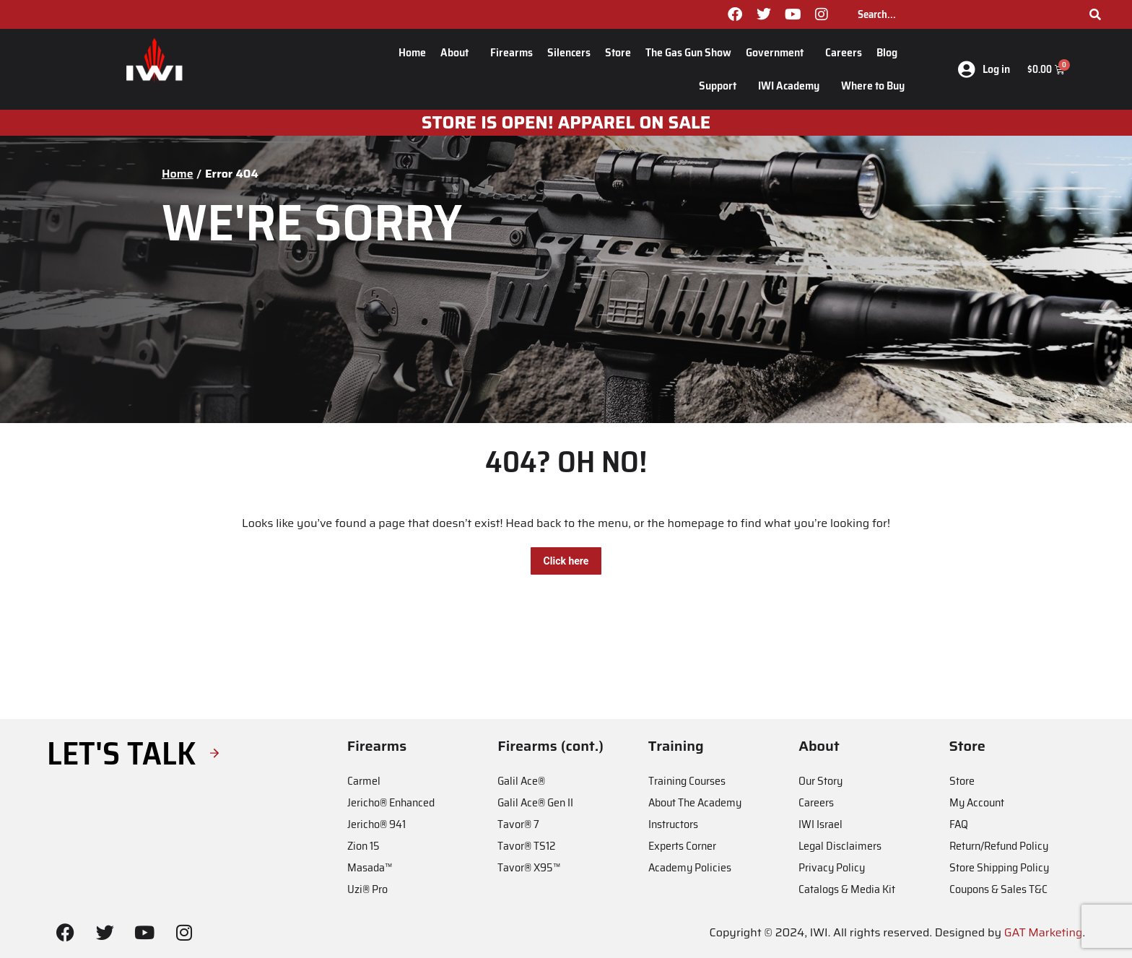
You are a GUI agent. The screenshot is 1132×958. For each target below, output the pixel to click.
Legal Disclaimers (839, 846)
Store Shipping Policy (999, 867)
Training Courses (687, 781)
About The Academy (694, 802)
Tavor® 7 (518, 824)
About (458, 52)
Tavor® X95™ (528, 867)
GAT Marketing (1043, 932)
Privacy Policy (831, 867)
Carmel (363, 781)
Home (412, 52)
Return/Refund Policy (998, 846)
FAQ (958, 824)
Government (778, 52)
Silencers (569, 52)
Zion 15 (363, 846)
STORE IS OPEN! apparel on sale (566, 122)
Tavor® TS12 (526, 846)
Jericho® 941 (376, 824)
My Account (976, 802)
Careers (843, 52)
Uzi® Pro (367, 889)
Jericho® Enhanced (391, 802)
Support (721, 86)
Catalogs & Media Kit (846, 889)
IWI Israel (820, 824)
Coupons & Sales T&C (998, 889)
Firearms (511, 52)
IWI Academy (792, 86)
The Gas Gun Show (688, 52)
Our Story (820, 781)
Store (618, 52)
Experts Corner (682, 846)
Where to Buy (873, 86)
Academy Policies (689, 867)
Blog (890, 52)
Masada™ (369, 867)
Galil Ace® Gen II (535, 802)
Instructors (673, 824)
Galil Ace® (521, 781)
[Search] (1095, 14)
